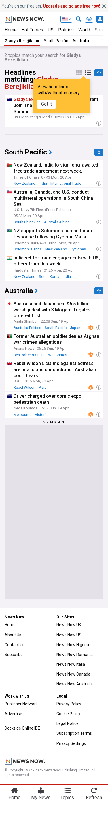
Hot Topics (32, 30)
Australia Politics (27, 328)
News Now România (74, 654)
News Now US (69, 635)
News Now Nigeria (72, 644)
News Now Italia (70, 664)
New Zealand (24, 183)
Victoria (41, 414)
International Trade (65, 183)
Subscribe (14, 654)
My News (40, 797)
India (43, 183)
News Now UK (68, 624)
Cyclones (78, 249)
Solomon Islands (28, 249)
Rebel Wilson (24, 387)
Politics (66, 30)
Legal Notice (67, 723)
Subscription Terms (74, 733)
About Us (13, 635)
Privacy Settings (71, 743)
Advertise (13, 713)
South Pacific (56, 40)
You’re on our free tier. (51, 6)
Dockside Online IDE (22, 728)
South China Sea (27, 222)
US (51, 30)
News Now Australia (74, 684)
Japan (75, 328)
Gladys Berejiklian (22, 40)
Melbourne (22, 414)
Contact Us (14, 644)
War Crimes (57, 355)
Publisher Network (21, 704)
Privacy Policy (68, 704)
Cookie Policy (68, 713)
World (84, 30)
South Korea (49, 276)
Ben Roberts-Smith (29, 355)
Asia (42, 387)
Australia (81, 40)
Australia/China (56, 222)
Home (11, 30)
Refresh (94, 797)
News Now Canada (73, 674)
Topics (67, 797)
